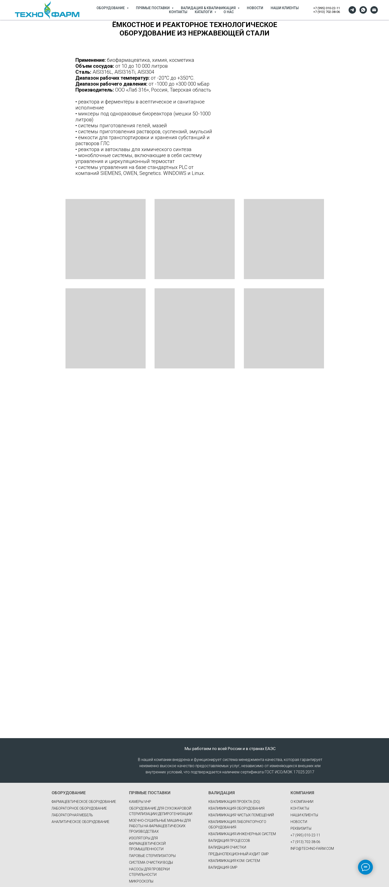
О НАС (229, 12)
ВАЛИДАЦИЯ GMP (222, 867)
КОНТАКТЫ (178, 12)
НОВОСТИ (255, 8)
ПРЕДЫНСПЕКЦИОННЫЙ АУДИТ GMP (238, 854)
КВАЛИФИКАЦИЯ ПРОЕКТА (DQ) (234, 802)
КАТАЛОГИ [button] (204, 12)
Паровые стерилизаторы (152, 856)
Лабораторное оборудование (79, 808)
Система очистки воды (151, 862)
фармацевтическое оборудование (84, 802)
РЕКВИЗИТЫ (301, 828)
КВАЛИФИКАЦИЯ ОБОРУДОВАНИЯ (236, 808)
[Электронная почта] (374, 10)
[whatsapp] (363, 10)
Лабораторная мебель (72, 815)
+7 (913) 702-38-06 (326, 12)
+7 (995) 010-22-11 (326, 8)
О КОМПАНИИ (302, 802)
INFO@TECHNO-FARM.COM (312, 849)
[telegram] (352, 10)
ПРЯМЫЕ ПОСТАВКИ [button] (153, 8)
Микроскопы (141, 881)
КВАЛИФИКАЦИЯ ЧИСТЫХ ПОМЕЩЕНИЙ (241, 815)
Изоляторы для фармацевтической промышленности (147, 843)
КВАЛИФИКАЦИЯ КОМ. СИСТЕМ (234, 861)
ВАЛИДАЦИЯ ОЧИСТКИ (227, 847)
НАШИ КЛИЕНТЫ (285, 8)
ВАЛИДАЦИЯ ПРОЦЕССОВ (229, 841)
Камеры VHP (140, 802)
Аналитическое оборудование (80, 822)
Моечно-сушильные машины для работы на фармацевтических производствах (160, 826)
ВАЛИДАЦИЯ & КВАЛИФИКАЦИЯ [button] (208, 8)
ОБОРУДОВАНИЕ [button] (111, 8)
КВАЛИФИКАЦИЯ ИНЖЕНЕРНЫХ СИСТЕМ (242, 834)
